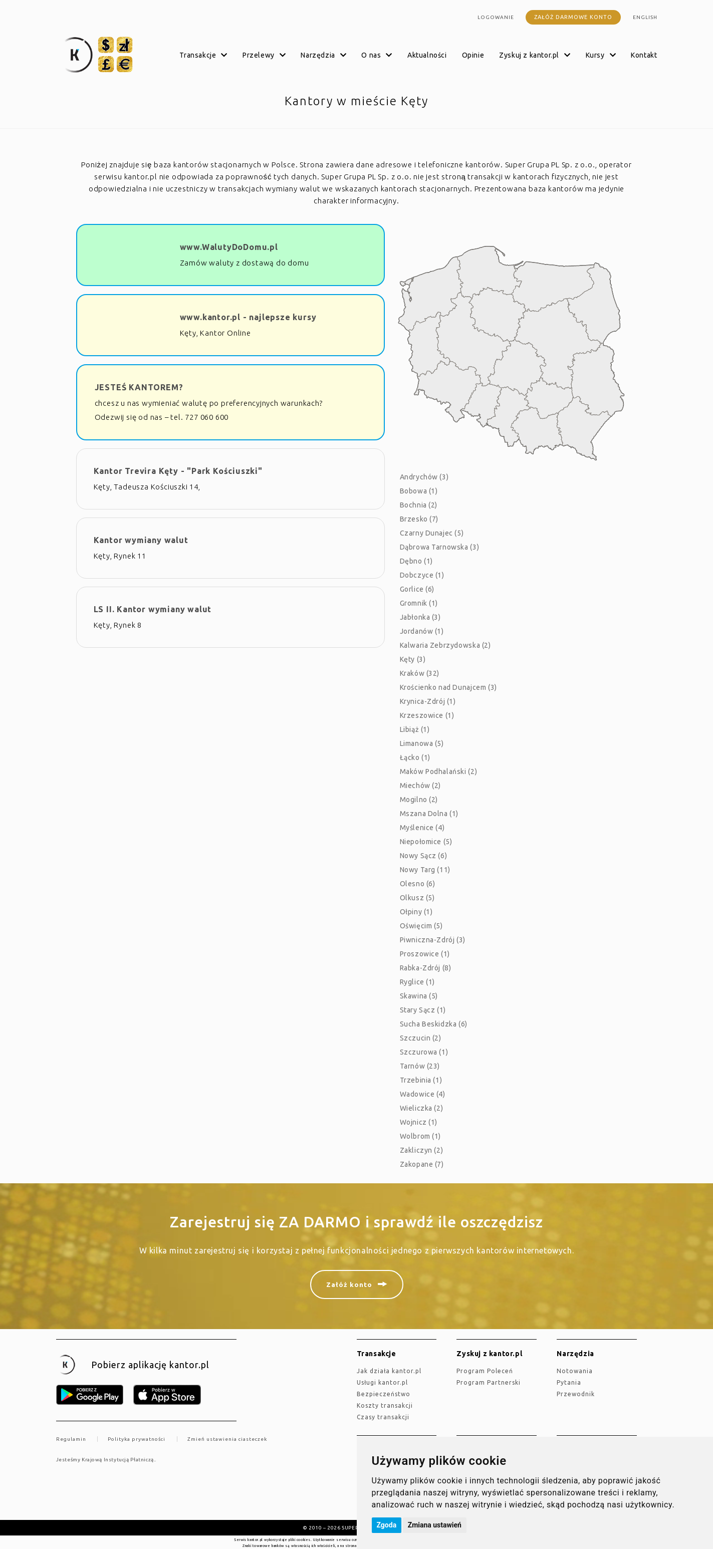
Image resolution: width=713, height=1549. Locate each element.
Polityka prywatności (136, 1439)
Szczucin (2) (420, 1038)
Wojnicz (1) (419, 1122)
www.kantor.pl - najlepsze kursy (248, 317)
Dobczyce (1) (422, 575)
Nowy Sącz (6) (423, 856)
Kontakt (644, 55)
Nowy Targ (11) (425, 870)
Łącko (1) (415, 757)
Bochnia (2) (419, 505)
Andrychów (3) (424, 477)
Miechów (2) (420, 786)
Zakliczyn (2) (421, 1150)
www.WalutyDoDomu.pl (229, 246)
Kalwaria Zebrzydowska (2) (445, 645)
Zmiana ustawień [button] (434, 1525)
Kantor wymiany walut (141, 540)
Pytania (569, 1382)
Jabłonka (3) (420, 617)
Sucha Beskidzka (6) (433, 1024)
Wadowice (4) (422, 1094)
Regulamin (71, 1439)
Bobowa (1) (419, 491)
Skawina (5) (419, 996)
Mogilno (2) (419, 800)
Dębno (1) (416, 561)
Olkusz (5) (417, 898)
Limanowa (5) (422, 743)
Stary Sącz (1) (423, 1010)
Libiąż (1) (415, 729)
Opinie (473, 55)
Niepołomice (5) (426, 842)
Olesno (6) (417, 884)
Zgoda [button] (387, 1525)
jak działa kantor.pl (389, 1371)
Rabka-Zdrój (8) (425, 968)
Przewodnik (576, 1394)
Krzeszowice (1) (427, 715)
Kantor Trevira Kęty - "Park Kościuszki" (178, 470)
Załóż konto (349, 1284)
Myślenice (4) (422, 828)
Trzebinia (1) (421, 1080)
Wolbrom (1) (420, 1136)
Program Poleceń (484, 1371)
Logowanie (496, 17)
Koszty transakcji (385, 1405)
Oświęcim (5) (421, 926)
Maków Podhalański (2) (439, 771)
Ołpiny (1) (416, 912)
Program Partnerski (488, 1382)
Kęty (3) (413, 659)
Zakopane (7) (422, 1164)
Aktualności (427, 55)
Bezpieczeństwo (383, 1394)
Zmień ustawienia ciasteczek (227, 1439)
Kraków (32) (420, 673)
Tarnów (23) (420, 1066)
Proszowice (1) (425, 954)
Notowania (575, 1371)
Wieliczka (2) (421, 1108)
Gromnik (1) (419, 603)
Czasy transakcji (383, 1417)
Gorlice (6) (417, 589)
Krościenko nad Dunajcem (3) (448, 687)
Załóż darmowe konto (573, 17)
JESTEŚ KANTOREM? (139, 387)
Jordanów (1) (422, 631)
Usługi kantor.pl (382, 1382)
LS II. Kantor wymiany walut (153, 609)
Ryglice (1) (417, 982)
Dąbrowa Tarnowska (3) (440, 547)
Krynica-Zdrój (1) (428, 701)
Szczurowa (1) (424, 1052)
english (645, 17)
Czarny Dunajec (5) (432, 533)
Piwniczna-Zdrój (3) (432, 940)
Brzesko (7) (419, 519)
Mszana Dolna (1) (429, 814)
